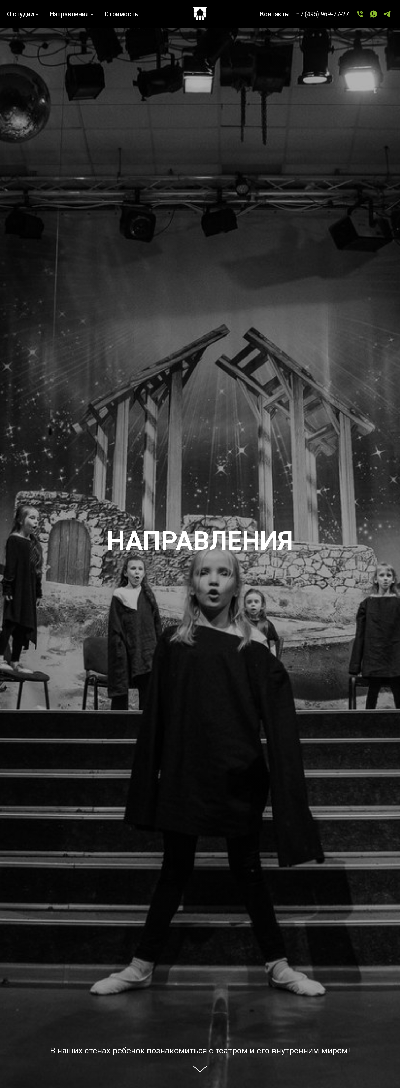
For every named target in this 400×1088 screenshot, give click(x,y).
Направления (69, 14)
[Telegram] (387, 14)
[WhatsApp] (373, 14)
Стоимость (121, 14)
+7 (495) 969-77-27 (322, 14)
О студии (20, 14)
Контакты (275, 14)
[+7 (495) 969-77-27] (360, 14)
